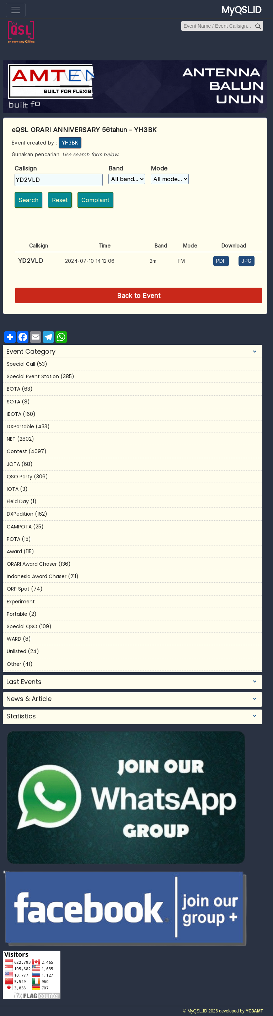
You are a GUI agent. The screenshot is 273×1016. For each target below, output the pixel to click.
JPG (246, 261)
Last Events (24, 682)
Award (14, 551)
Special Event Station (33, 376)
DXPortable (20, 426)
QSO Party (19, 476)
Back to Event (138, 295)
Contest (17, 451)
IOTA (12, 489)
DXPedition (20, 513)
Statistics (21, 716)
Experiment (21, 601)
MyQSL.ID (241, 10)
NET (11, 438)
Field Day (18, 501)
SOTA (13, 401)
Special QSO (22, 626)
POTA (13, 539)
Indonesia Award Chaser (36, 576)
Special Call (21, 364)
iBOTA (14, 414)
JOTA (13, 464)
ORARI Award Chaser (32, 563)
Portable (17, 614)
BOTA (13, 388)
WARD (14, 638)
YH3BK (70, 143)
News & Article (29, 699)
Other (14, 664)
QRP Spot (18, 588)
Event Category (30, 351)
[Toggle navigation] (16, 10)
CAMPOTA (19, 526)
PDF (221, 261)
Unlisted (16, 651)
